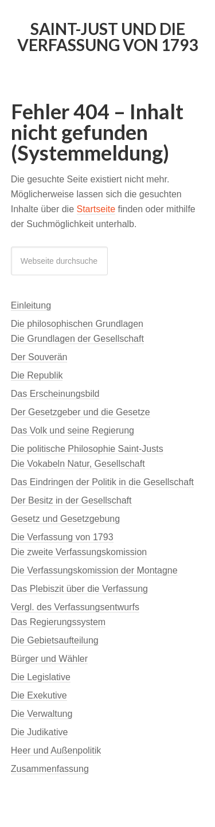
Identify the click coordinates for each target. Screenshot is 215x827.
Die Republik (37, 375)
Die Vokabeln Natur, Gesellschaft (78, 464)
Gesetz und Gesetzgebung (65, 519)
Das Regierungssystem (58, 622)
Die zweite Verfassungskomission (79, 552)
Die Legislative (41, 677)
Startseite (96, 209)
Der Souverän (39, 357)
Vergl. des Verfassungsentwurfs (75, 607)
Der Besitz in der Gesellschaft (71, 500)
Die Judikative (39, 732)
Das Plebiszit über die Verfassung (79, 589)
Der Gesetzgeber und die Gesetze (80, 412)
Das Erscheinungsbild (55, 394)
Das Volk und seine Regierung (72, 430)
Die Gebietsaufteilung (55, 640)
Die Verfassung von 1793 (62, 537)
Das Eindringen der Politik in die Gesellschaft (102, 482)
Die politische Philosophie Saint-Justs (87, 449)
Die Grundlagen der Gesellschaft (77, 339)
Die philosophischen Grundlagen (77, 324)
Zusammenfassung (50, 769)
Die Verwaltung (42, 714)
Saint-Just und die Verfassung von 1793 (107, 36)
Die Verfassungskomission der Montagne (94, 570)
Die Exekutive (39, 695)
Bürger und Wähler (49, 659)
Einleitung (31, 305)
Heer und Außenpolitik (56, 750)
